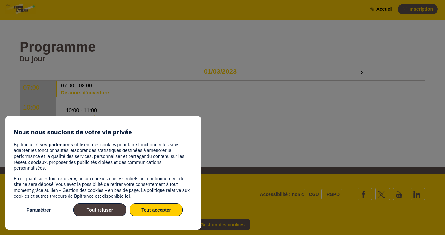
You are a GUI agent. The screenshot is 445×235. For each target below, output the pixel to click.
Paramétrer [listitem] (38, 209)
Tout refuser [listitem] (100, 209)
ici (127, 196)
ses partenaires (56, 144)
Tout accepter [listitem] (156, 209)
